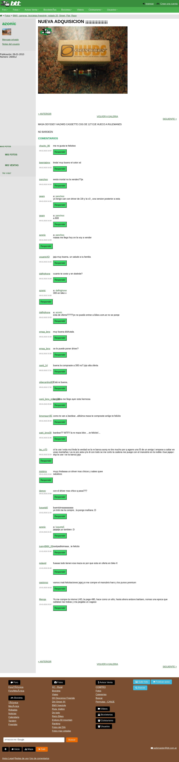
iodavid (42, 563)
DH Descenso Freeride (63, 698)
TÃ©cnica (13, 702)
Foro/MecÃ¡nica (16, 691)
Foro (4, 10)
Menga (42, 599)
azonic (42, 235)
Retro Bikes (58, 716)
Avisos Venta (31, 10)
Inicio (16, 749)
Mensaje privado (10, 39)
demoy (42, 491)
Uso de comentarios (39, 758)
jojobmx (43, 471)
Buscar (99, 698)
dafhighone (44, 274)
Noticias (12, 713)
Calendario (13, 717)
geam (42, 196)
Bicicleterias (105, 714)
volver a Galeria (107, 116)
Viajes (55, 694)
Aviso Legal (8, 758)
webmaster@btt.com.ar (164, 748)
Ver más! (6, 173)
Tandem (12, 721)
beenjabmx (44, 162)
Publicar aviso (161, 682)
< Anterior (44, 114)
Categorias (101, 694)
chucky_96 (44, 146)
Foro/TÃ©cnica (15, 687)
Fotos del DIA (59, 727)
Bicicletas (67, 10)
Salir (41, 749)
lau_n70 (43, 449)
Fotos (16, 10)
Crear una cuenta (169, 4)
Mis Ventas (12, 165)
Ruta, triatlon (58, 709)
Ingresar (150, 4)
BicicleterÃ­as (50, 10)
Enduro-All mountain (62, 720)
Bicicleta (17, 698)
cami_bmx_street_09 (49, 399)
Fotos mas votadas (61, 731)
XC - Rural (57, 687)
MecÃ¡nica (13, 706)
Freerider (12, 724)
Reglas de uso (21, 758)
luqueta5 (43, 507)
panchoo (43, 179)
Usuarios (112, 10)
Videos (80, 10)
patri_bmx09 (45, 433)
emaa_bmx (44, 332)
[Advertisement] (18, 100)
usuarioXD (44, 257)
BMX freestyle (59, 705)
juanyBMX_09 (46, 546)
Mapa (29, 749)
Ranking (56, 723)
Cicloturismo (95, 10)
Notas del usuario (11, 44)
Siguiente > (170, 119)
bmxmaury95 (45, 416)
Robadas (12, 710)
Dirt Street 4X (58, 702)
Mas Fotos (5, 146)
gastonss (43, 582)
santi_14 (43, 365)
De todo (56, 713)
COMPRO (101, 687)
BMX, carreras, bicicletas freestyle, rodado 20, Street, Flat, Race (44, 15)
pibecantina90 (46, 382)
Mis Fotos (11, 154)
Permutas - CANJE (105, 702)
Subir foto (141, 682)
